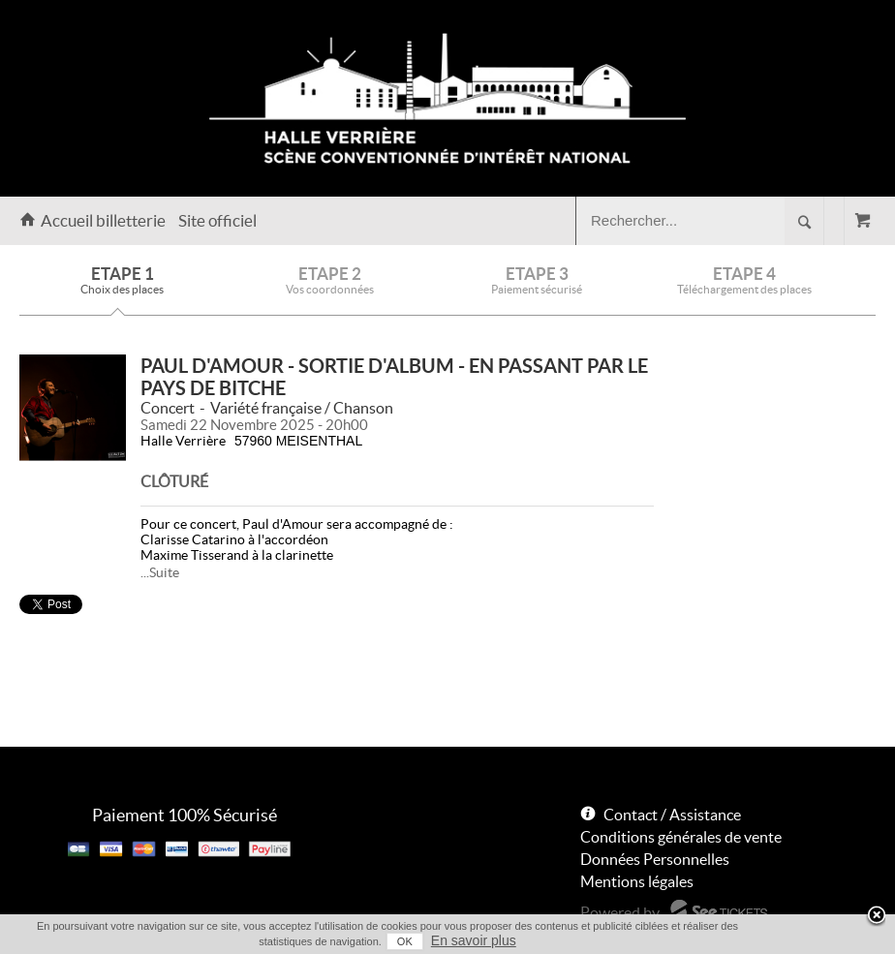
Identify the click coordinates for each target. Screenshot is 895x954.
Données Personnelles (654, 859)
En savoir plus (473, 940)
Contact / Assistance (672, 814)
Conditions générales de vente (681, 837)
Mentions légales (637, 881)
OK (405, 941)
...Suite (159, 572)
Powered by (620, 912)
